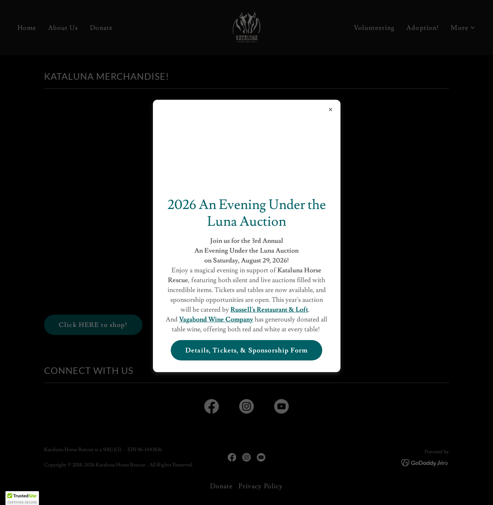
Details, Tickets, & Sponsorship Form (246, 350)
